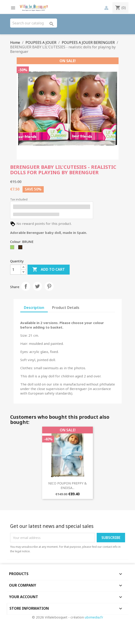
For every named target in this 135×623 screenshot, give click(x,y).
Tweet (37, 286)
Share (25, 286)
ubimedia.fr (94, 617)
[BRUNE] (21, 248)
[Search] (33, 23)
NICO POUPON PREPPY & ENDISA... (67, 485)
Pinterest (49, 286)
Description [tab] (34, 307)
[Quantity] (15, 270)
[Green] (13, 248)
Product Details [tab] (65, 307)
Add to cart (48, 270)
